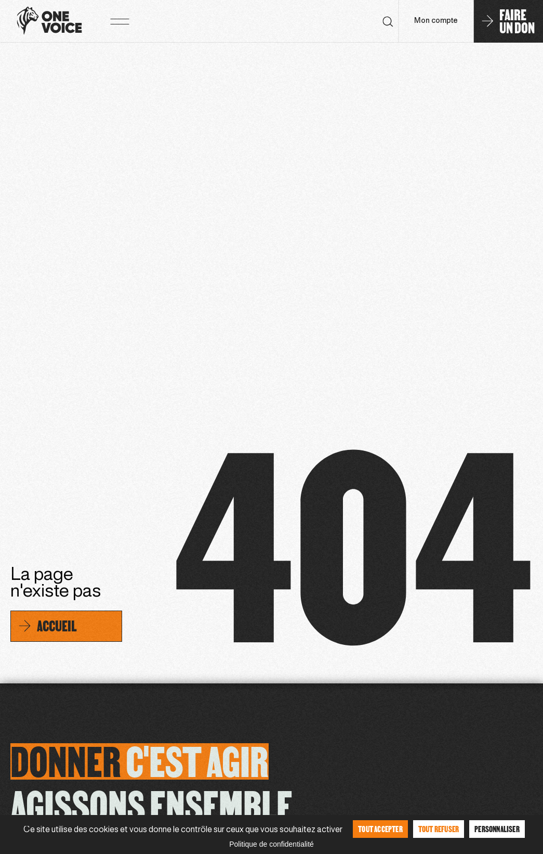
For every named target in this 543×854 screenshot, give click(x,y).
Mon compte (436, 21)
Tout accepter (380, 829)
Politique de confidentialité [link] (271, 844)
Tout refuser (438, 829)
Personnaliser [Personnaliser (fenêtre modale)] (497, 829)
